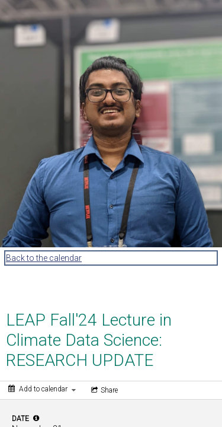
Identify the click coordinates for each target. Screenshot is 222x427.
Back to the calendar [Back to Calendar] (44, 258)
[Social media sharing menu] (103, 390)
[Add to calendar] (42, 389)
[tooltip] (36, 418)
